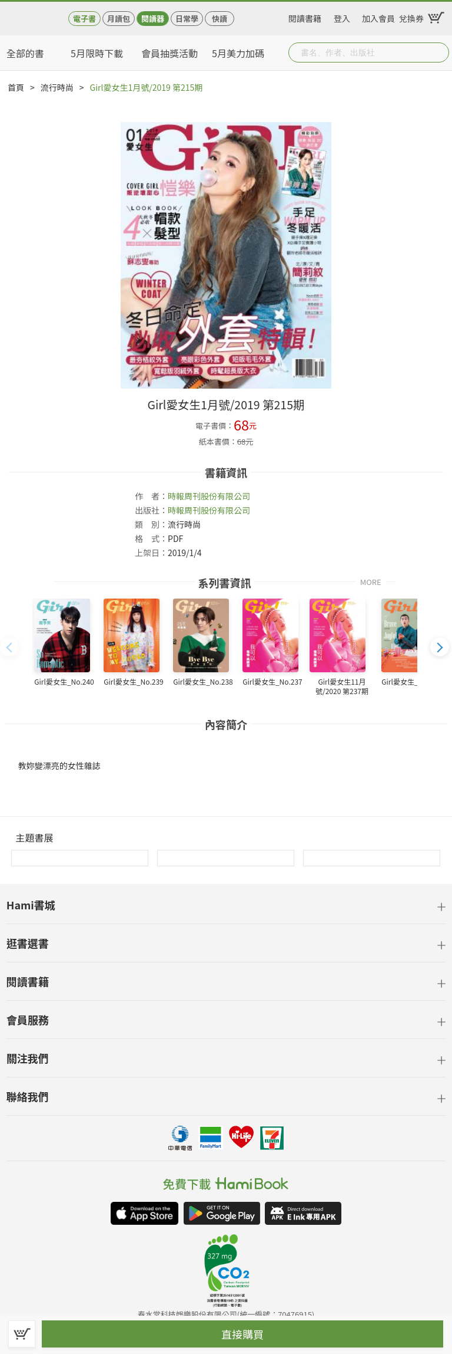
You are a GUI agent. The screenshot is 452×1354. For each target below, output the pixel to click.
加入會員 (378, 16)
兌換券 (411, 16)
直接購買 (242, 1334)
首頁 (16, 87)
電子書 (84, 18)
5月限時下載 (97, 53)
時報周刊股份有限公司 (209, 496)
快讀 (219, 18)
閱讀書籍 (304, 16)
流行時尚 (57, 87)
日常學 (186, 18)
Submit (439, 52)
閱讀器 (152, 18)
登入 (342, 16)
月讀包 (118, 18)
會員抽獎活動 (169, 53)
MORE (370, 581)
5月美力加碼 (238, 53)
